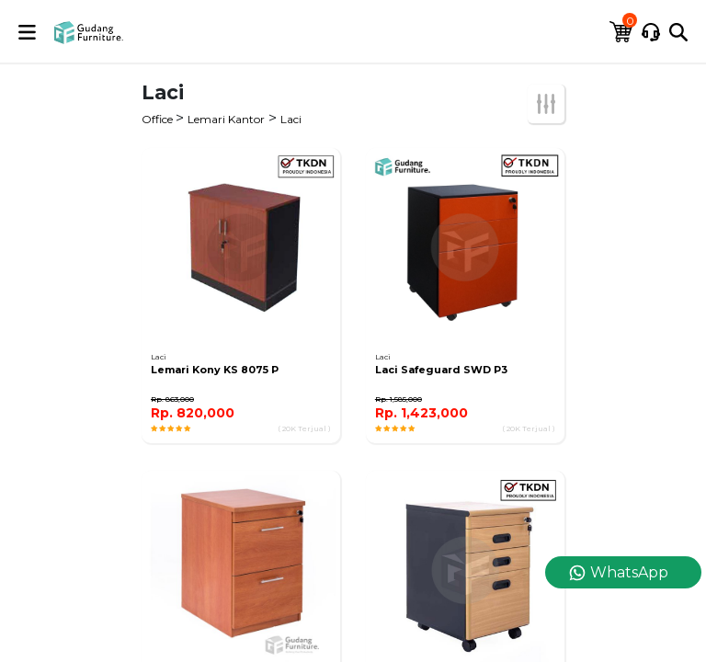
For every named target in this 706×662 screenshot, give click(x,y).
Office (159, 119)
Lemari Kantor (226, 119)
